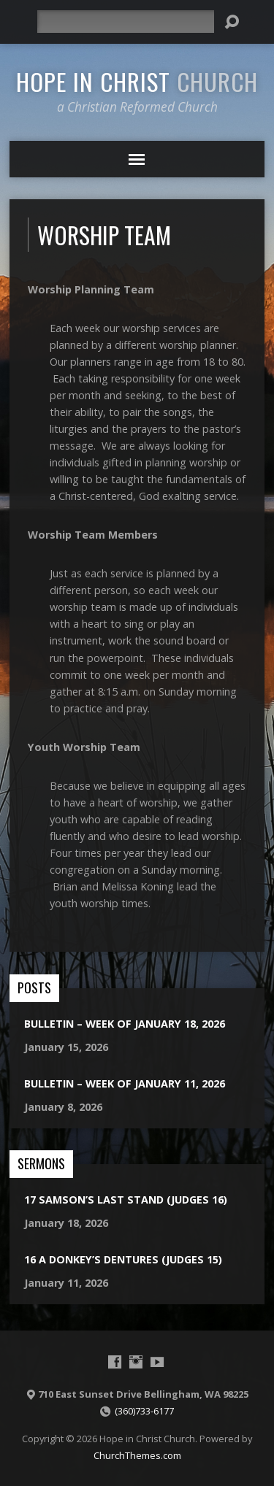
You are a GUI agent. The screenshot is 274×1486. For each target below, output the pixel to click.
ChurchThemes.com (137, 1455)
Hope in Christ (137, 81)
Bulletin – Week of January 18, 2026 (124, 1024)
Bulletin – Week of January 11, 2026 (124, 1083)
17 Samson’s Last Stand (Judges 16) (125, 1199)
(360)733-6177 (144, 1410)
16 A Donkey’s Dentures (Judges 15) (123, 1259)
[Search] (125, 21)
